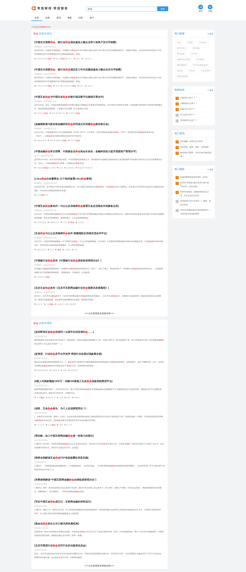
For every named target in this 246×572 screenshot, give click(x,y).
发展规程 (72, 304)
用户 (91, 17)
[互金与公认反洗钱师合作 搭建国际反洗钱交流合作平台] (70, 233)
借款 (68, 397)
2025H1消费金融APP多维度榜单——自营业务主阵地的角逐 (195, 212)
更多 (210, 33)
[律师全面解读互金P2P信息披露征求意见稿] (61, 457)
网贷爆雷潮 (181, 65)
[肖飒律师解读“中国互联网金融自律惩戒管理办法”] (65, 479)
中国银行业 (69, 86)
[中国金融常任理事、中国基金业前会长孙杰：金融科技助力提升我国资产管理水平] (85, 151)
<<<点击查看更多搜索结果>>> (99, 313)
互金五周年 (205, 71)
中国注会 (74, 113)
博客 (69, 17)
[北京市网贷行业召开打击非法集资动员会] (60, 545)
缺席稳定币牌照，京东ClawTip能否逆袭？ (195, 154)
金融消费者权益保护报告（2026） (194, 177)
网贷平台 (52, 397)
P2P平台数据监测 (200, 65)
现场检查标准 (42, 370)
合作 (64, 222)
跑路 (64, 370)
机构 (47, 17)
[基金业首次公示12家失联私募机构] (56, 523)
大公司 (69, 425)
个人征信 (40, 425)
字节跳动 (203, 42)
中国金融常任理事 (46, 168)
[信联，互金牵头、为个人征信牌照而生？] (60, 408)
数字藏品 (196, 48)
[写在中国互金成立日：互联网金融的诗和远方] (62, 501)
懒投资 (77, 397)
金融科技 (70, 168)
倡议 (78, 59)
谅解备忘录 (54, 222)
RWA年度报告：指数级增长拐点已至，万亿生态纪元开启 (194, 194)
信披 (61, 397)
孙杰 (61, 168)
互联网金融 (41, 222)
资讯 (58, 17)
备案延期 (74, 370)
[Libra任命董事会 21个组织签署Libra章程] (63, 178)
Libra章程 (42, 195)
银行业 (60, 59)
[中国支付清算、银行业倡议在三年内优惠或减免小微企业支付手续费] (77, 69)
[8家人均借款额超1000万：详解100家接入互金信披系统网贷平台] (73, 381)
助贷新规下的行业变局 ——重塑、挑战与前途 (195, 203)
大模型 (190, 42)
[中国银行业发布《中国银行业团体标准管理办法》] (67, 260)
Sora (179, 42)
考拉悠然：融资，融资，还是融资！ (195, 147)
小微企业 (87, 59)
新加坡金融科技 (58, 140)
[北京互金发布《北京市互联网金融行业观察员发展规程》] (71, 288)
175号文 (194, 54)
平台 (76, 250)
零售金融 (180, 54)
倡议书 (90, 86)
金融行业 (61, 304)
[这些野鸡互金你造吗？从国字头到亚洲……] (64, 332)
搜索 (162, 9)
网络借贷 (55, 370)
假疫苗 (180, 71)
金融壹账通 (41, 140)
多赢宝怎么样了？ (187, 109)
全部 (37, 17)
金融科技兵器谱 (183, 59)
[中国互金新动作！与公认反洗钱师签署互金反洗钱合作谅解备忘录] (76, 206)
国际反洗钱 (41, 250)
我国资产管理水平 (85, 168)
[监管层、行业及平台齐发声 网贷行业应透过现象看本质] (68, 354)
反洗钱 (81, 222)
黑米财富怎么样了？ (188, 120)
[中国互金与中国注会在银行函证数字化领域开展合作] (69, 97)
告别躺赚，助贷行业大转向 (191, 141)
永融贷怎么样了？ (187, 98)
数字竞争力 (181, 48)
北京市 (39, 304)
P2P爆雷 (200, 59)
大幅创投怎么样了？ (188, 103)
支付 (70, 59)
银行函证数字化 (58, 113)
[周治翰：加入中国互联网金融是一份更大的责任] (64, 435)
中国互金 (42, 113)
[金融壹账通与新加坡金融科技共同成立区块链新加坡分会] (71, 124)
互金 (50, 304)
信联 (61, 425)
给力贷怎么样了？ (187, 115)
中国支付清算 (44, 59)
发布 (57, 86)
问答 (80, 17)
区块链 (75, 140)
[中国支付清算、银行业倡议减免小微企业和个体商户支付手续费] (75, 42)
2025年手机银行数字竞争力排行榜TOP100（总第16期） (194, 185)
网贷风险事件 (182, 76)
